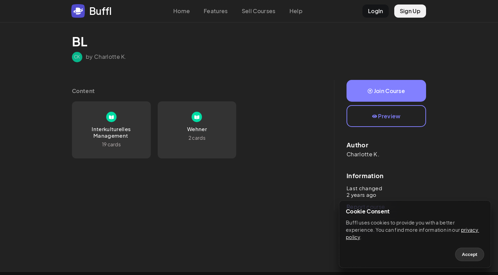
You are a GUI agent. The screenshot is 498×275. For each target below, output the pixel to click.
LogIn (375, 11)
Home (181, 11)
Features (216, 11)
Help (296, 11)
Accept (469, 254)
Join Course (386, 90)
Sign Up (410, 11)
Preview (386, 116)
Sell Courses (259, 11)
